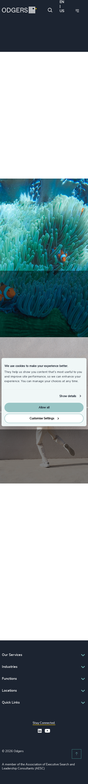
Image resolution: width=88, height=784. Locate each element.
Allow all (44, 407)
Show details (67, 396)
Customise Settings (44, 418)
